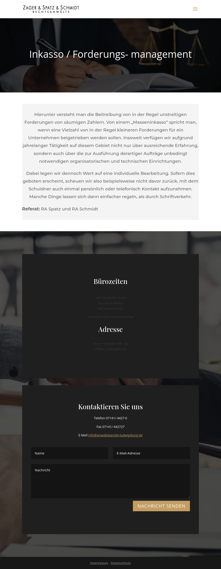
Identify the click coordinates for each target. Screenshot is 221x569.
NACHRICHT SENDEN (161, 506)
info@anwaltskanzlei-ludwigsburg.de (115, 435)
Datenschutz (121, 563)
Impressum (99, 563)
